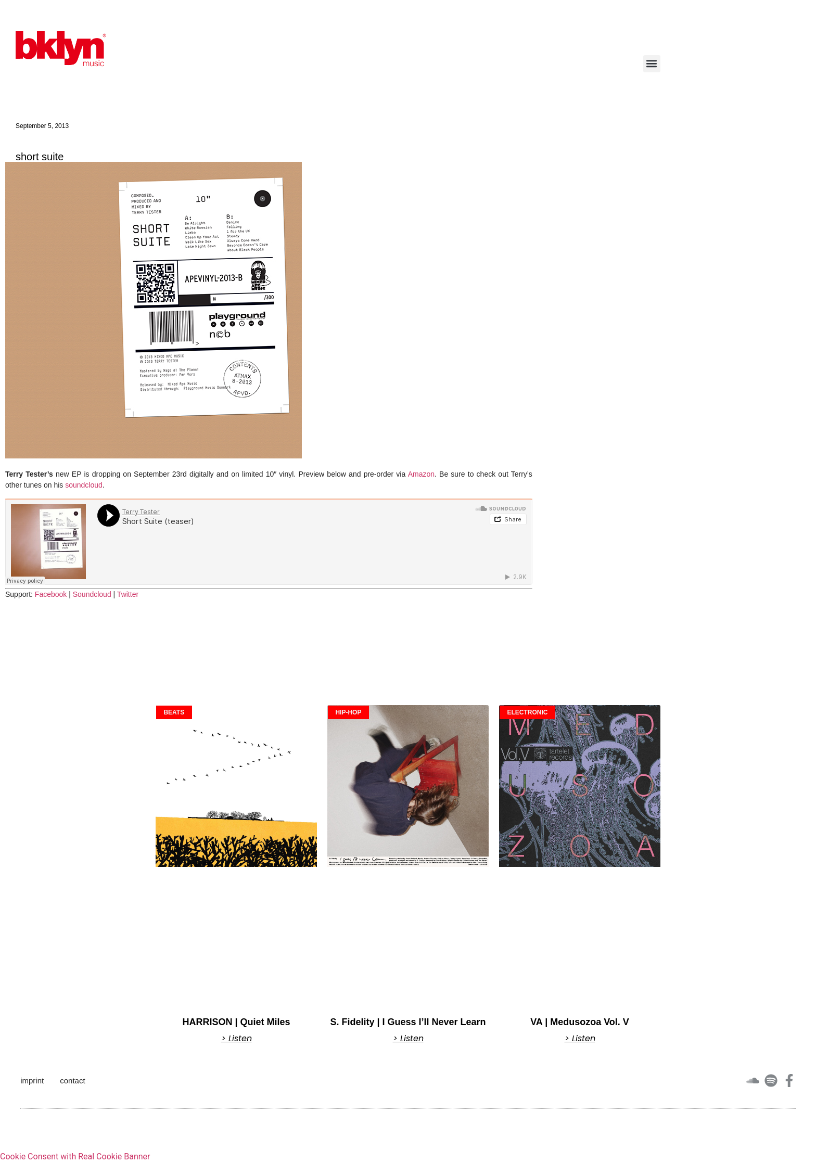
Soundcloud (92, 594)
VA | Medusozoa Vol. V (579, 1022)
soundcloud (84, 485)
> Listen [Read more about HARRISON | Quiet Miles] (236, 1038)
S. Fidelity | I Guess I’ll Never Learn (408, 1022)
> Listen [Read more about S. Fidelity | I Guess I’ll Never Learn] (408, 1038)
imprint (32, 1080)
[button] (651, 63)
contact (72, 1080)
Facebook (51, 594)
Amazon (421, 474)
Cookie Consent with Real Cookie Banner (75, 1156)
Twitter (127, 594)
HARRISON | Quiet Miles (236, 1022)
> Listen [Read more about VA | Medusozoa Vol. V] (580, 1038)
